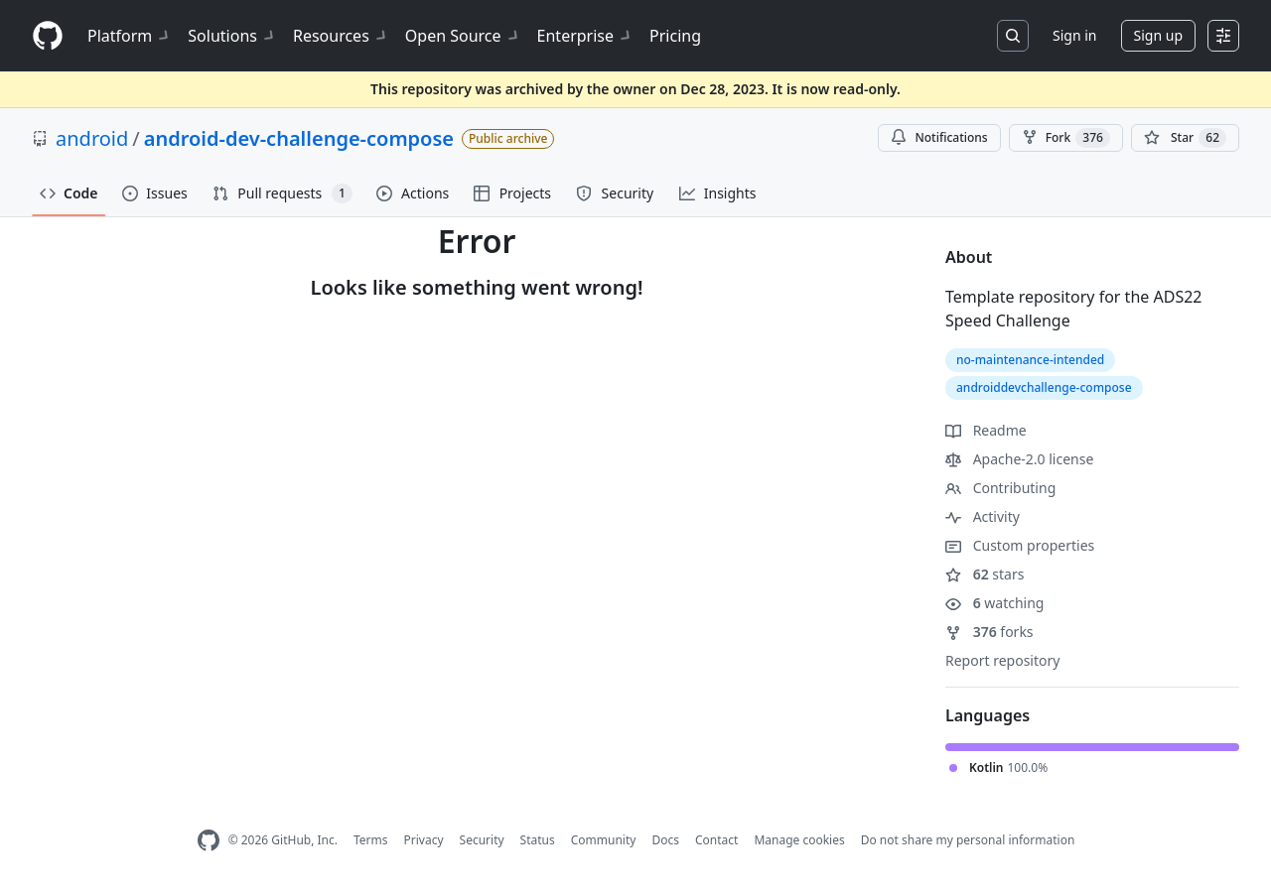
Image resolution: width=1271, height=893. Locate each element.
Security (482, 839)
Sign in (1074, 35)
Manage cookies (799, 839)
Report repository (1002, 660)
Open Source (463, 36)
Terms (370, 839)
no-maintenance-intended (1030, 359)
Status (537, 839)
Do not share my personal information (968, 839)
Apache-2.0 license (1019, 458)
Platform (129, 36)
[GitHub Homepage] (208, 841)
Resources (341, 36)
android (92, 138)
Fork (1066, 138)
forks (989, 631)
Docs (665, 839)
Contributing (1000, 487)
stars (984, 574)
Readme (986, 430)
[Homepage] (48, 36)
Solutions (232, 36)
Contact (716, 839)
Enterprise (585, 36)
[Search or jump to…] (1013, 36)
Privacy (424, 839)
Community (603, 839)
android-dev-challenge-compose (299, 138)
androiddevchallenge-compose (1044, 387)
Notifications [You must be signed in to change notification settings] (939, 137)
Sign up (1158, 35)
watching (994, 602)
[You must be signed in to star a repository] (1185, 138)
